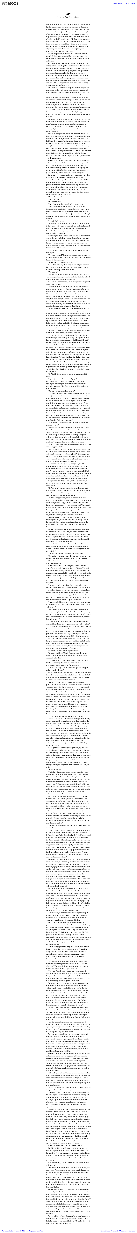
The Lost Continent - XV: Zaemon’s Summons (118, 1231)
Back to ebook (117, 3)
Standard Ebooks (10, 3)
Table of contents (129, 3)
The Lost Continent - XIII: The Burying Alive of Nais (22, 1231)
